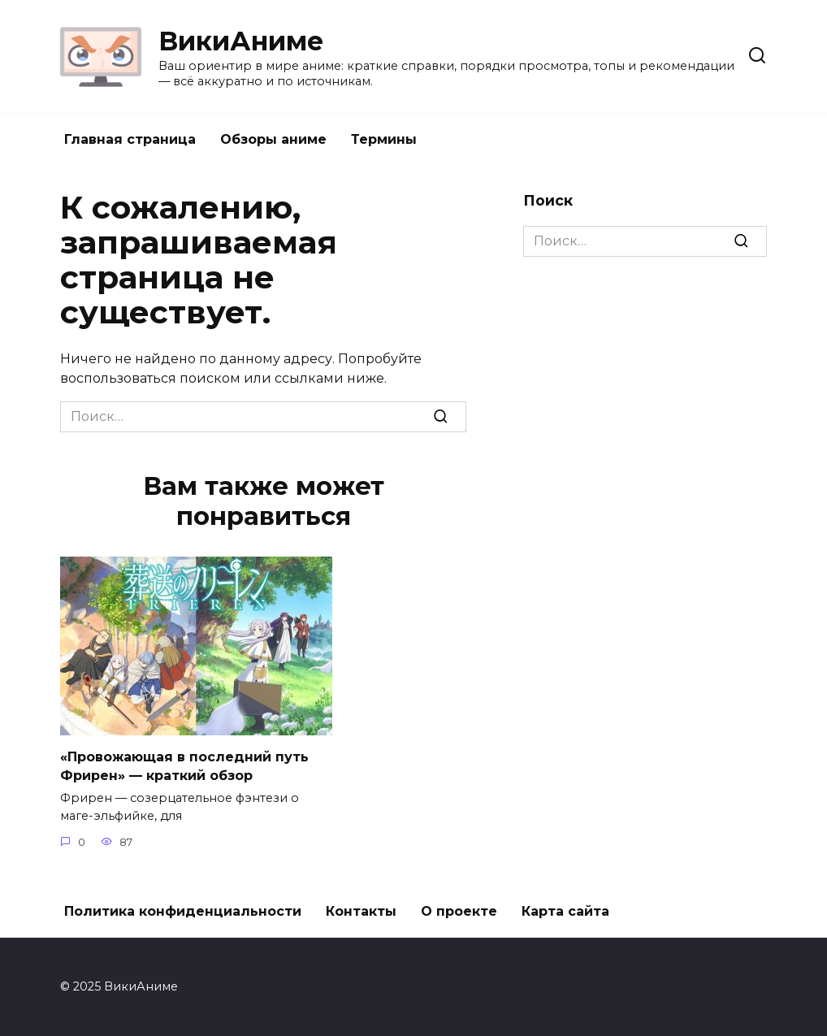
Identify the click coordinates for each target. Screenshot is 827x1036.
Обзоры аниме (273, 139)
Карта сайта (565, 911)
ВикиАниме (240, 41)
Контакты (361, 911)
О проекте (459, 911)
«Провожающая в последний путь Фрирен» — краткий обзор (184, 765)
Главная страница (130, 139)
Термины (384, 139)
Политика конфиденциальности (182, 911)
